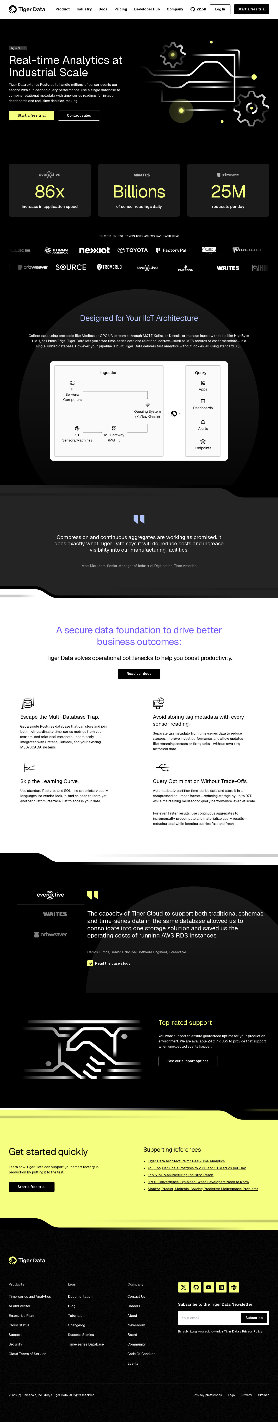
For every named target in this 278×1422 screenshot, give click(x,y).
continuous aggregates (216, 813)
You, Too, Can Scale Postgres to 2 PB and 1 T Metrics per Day (197, 1168)
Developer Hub (147, 9)
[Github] (196, 1287)
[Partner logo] (21, 251)
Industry (84, 9)
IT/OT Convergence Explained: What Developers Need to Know (198, 1182)
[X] (183, 1287)
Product (63, 9)
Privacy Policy (252, 1331)
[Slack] (233, 1287)
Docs (103, 9)
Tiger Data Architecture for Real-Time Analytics (186, 1161)
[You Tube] (208, 1287)
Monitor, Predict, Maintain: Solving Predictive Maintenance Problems (203, 1189)
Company (175, 9)
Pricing (120, 9)
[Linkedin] (221, 1287)
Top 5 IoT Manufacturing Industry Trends (180, 1175)
